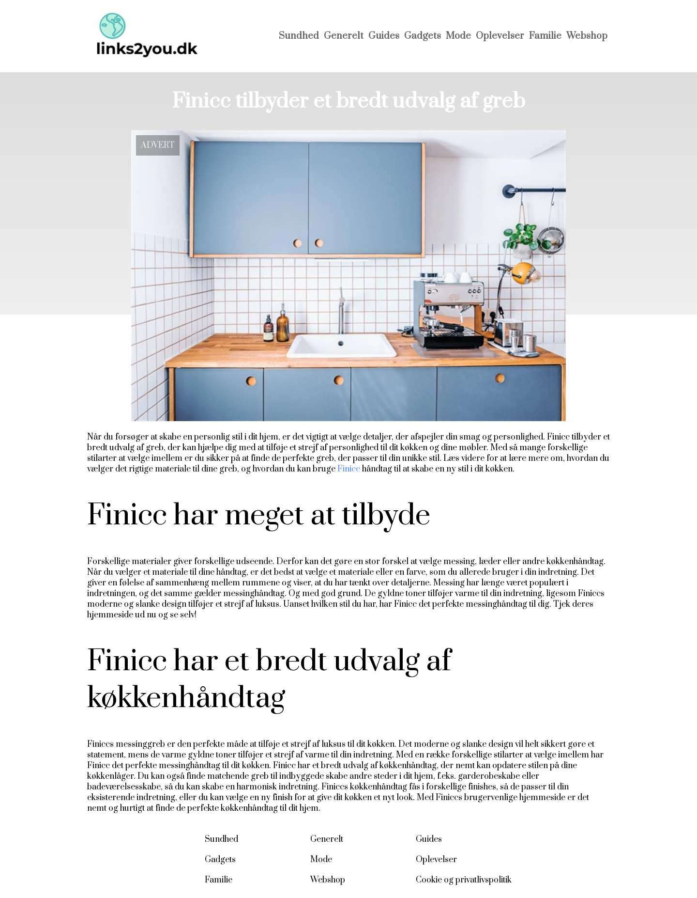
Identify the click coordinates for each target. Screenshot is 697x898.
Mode (458, 36)
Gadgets (422, 36)
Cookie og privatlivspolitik (464, 880)
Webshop (586, 36)
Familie (545, 36)
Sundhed (299, 36)
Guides (383, 36)
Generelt (344, 36)
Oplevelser (500, 36)
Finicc (348, 469)
